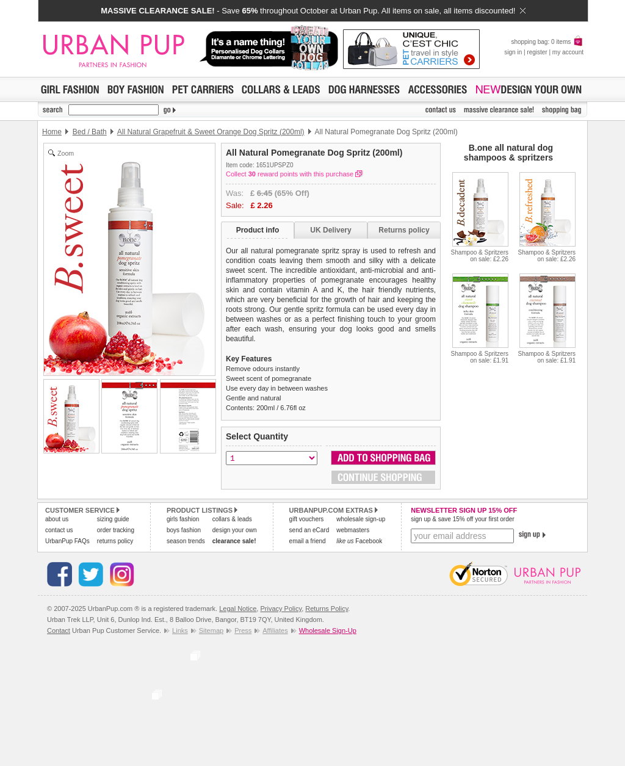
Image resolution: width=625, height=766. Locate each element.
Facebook (359, 541)
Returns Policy (326, 608)
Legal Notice (237, 608)
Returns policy (403, 230)
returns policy (115, 541)
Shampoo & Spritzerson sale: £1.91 (480, 357)
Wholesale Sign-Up (327, 630)
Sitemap (211, 630)
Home (52, 132)
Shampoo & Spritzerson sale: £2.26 (480, 255)
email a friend (307, 541)
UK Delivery (330, 230)
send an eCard (309, 530)
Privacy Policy (281, 608)
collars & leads (232, 519)
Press (242, 630)
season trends (186, 541)
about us (56, 519)
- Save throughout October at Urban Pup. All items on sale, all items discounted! (313, 10)
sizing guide (113, 519)
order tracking (115, 530)
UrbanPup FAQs (67, 541)
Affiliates (274, 630)
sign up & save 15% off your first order (462, 519)
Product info (258, 230)
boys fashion (184, 530)
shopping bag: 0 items (547, 41)
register (537, 52)
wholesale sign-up (360, 519)
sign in (513, 52)
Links (180, 630)
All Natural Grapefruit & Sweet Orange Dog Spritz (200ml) (211, 132)
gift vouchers (306, 519)
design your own (234, 530)
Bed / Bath (90, 132)
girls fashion (183, 519)
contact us (59, 530)
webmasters (352, 530)
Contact (58, 630)
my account (567, 52)
